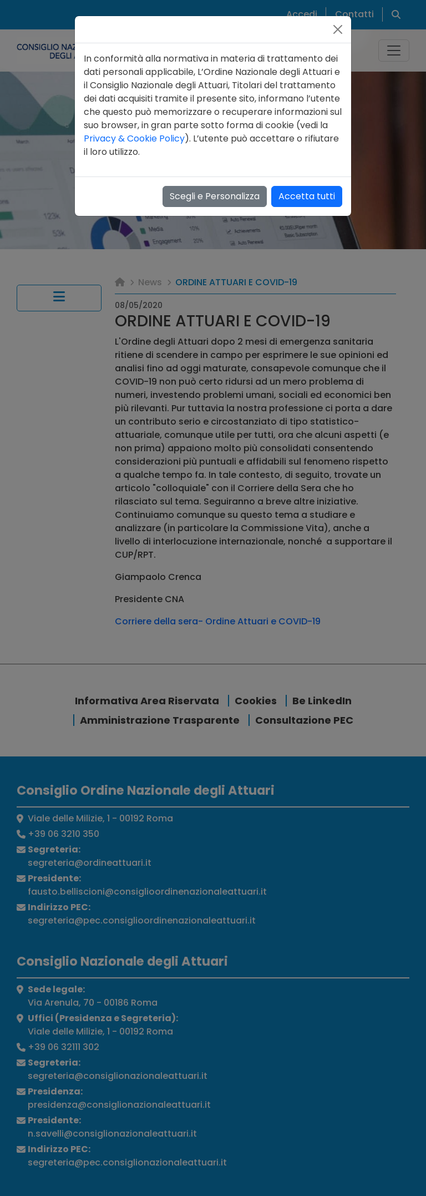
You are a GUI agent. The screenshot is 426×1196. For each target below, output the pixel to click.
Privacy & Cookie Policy (134, 138)
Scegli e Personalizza (215, 196)
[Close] (338, 29)
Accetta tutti (306, 196)
